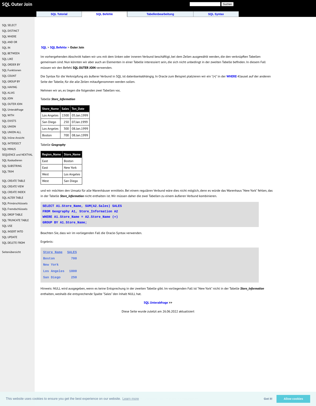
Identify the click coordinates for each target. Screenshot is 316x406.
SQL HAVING (9, 87)
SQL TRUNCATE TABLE (15, 220)
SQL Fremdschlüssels (14, 209)
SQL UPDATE (9, 237)
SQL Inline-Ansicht (13, 138)
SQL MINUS (9, 149)
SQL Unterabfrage (156, 302)
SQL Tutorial (59, 14)
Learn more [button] (130, 398)
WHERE (232, 76)
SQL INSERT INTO (12, 231)
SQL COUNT (9, 76)
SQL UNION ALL (11, 132)
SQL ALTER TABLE (12, 197)
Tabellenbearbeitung (160, 14)
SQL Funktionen (11, 70)
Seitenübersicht (11, 252)
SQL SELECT (9, 25)
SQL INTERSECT (11, 143)
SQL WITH (8, 115)
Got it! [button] (268, 398)
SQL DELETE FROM (13, 243)
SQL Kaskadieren (12, 160)
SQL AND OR (9, 42)
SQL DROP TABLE (12, 214)
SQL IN (6, 47)
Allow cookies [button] (293, 398)
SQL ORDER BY (11, 64)
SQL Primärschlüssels (15, 203)
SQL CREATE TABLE (13, 181)
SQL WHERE (9, 36)
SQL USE (7, 226)
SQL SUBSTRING (12, 166)
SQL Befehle (104, 14)
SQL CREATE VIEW (13, 186)
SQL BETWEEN (11, 53)
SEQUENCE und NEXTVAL (17, 154)
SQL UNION (9, 126)
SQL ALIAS (8, 93)
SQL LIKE (7, 59)
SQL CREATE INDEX (13, 192)
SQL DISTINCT (10, 31)
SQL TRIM (8, 171)
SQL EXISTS (9, 121)
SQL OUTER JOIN (12, 104)
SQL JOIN (7, 98)
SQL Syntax (216, 14)
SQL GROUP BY (11, 81)
